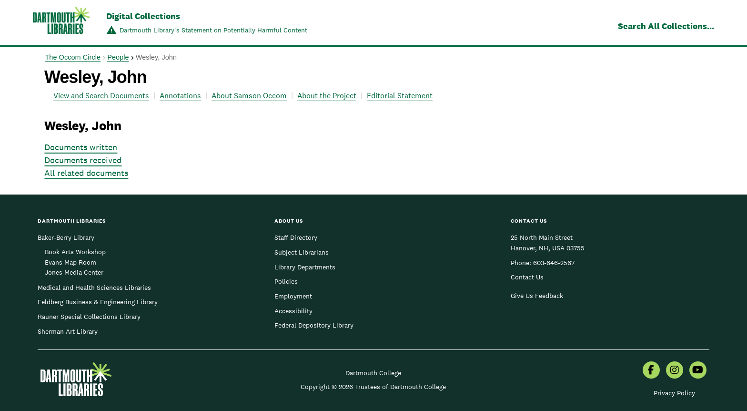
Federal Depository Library (313, 325)
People (118, 57)
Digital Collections (143, 15)
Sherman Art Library (68, 331)
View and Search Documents (101, 96)
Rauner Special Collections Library (89, 316)
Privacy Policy (674, 393)
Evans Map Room (70, 262)
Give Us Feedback (537, 295)
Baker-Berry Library (66, 237)
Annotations (180, 96)
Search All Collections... (666, 26)
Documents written (80, 147)
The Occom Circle (73, 57)
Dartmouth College (373, 373)
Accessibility (293, 311)
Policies (286, 281)
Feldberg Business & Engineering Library (98, 302)
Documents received (82, 159)
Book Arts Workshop (75, 251)
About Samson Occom (249, 96)
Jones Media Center (74, 272)
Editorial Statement (400, 96)
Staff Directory (295, 237)
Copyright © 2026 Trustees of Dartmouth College (373, 386)
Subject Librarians (301, 252)
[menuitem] (651, 370)
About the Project (326, 96)
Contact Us (527, 277)
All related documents (86, 172)
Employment (293, 296)
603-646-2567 (554, 262)
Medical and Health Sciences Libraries (94, 287)
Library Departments (304, 267)
